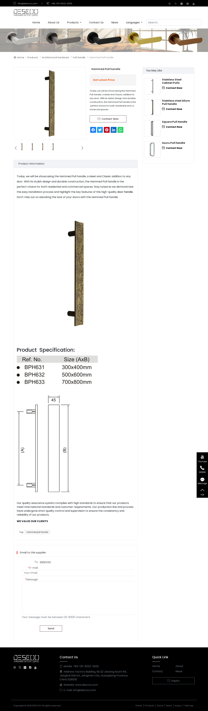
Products (73, 22)
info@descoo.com (27, 3)
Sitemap (188, 705)
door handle (125, 192)
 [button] (15, 148)
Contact (157, 671)
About (179, 666)
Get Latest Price (104, 80)
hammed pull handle (37, 532)
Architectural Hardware (55, 57)
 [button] (82, 148)
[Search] (174, 22)
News (114, 22)
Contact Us (96, 22)
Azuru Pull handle (173, 143)
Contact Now (172, 87)
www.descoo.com (86, 685)
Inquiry (173, 681)
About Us (53, 22)
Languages (133, 22)
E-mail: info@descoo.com (78, 690)
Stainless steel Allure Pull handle (176, 102)
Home (36, 22)
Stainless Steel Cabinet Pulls (172, 81)
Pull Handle (79, 57)
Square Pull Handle (174, 122)
